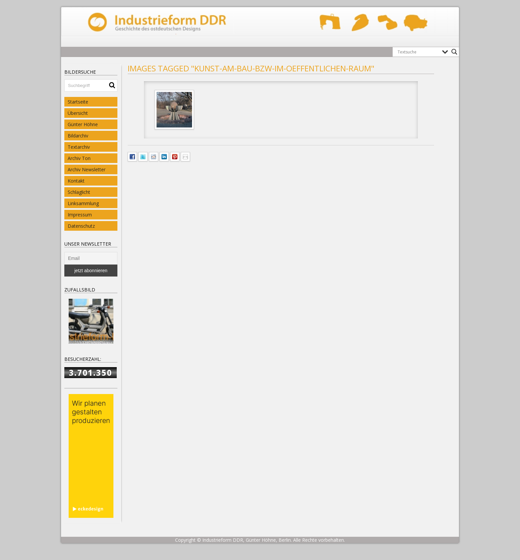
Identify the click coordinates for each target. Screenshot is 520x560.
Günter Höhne (83, 124)
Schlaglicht (79, 192)
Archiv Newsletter (86, 169)
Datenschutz (81, 226)
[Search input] (418, 51)
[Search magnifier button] (454, 51)
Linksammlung (83, 203)
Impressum (80, 214)
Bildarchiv (78, 135)
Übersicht (78, 113)
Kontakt (76, 181)
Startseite (78, 102)
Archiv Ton (79, 158)
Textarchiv (79, 147)
